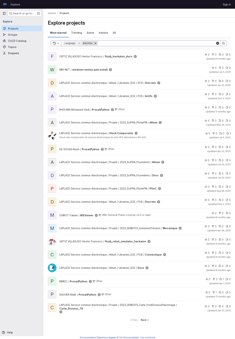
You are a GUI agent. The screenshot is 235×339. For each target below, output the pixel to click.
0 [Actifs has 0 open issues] (228, 94)
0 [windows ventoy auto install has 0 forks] (221, 67)
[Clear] (217, 43)
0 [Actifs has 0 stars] (207, 94)
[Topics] (21, 47)
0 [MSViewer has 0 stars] (214, 213)
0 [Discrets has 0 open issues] (228, 81)
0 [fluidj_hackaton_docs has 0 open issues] (228, 54)
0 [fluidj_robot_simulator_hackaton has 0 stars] (207, 239)
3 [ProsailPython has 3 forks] (215, 279)
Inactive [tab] (103, 32)
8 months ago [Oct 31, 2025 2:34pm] (223, 270)
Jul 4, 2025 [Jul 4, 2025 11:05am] (225, 137)
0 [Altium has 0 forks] (214, 120)
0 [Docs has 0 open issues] (228, 173)
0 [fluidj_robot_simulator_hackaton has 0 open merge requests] (221, 239)
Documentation (88, 337)
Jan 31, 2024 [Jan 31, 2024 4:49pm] (224, 310)
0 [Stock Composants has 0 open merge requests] (221, 133)
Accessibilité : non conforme (140, 337)
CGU (120, 337)
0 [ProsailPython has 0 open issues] (228, 107)
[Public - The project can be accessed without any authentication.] (135, 56)
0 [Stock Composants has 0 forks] (214, 133)
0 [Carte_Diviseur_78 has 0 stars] (207, 306)
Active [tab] (90, 32)
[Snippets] (21, 53)
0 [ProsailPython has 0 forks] (214, 107)
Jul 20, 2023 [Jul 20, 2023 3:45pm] (224, 177)
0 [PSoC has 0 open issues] (228, 186)
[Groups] (21, 34)
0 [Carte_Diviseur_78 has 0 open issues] (228, 306)
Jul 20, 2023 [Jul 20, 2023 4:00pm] (224, 164)
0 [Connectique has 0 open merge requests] (221, 252)
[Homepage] (5, 4)
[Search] (156, 43)
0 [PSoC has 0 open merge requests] (221, 186)
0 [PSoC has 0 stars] (207, 186)
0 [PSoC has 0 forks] (214, 186)
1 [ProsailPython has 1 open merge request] (221, 279)
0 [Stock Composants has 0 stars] (207, 133)
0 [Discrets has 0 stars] (207, 81)
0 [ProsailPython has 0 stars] (207, 107)
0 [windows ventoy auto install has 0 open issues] (228, 67)
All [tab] (114, 32)
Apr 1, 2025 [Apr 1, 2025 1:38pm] (225, 283)
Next (145, 319)
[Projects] (21, 28)
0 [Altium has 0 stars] (207, 120)
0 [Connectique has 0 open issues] (228, 252)
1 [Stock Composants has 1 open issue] (228, 133)
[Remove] (95, 43)
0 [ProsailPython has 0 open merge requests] (221, 107)
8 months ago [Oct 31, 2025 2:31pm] (223, 257)
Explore (15, 4)
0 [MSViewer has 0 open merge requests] (228, 213)
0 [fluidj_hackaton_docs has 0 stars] (207, 54)
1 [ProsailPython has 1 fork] (214, 292)
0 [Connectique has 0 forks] (214, 252)
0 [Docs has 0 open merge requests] (221, 173)
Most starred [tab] (58, 32)
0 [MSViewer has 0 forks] (221, 213)
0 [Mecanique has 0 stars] (207, 226)
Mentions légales (107, 337)
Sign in (227, 4)
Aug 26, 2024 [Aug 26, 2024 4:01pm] (224, 190)
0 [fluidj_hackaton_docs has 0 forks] (214, 54)
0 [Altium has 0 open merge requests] (221, 120)
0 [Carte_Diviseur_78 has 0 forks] (214, 306)
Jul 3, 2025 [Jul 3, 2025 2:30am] (225, 72)
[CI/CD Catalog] (21, 41)
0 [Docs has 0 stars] (207, 173)
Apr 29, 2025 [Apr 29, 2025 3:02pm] (224, 230)
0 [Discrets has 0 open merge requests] (221, 81)
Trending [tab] (76, 32)
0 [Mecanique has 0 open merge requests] (221, 226)
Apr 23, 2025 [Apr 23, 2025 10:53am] (224, 151)
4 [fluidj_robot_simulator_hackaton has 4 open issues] (228, 239)
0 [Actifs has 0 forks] (214, 94)
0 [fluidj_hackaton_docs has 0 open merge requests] (221, 54)
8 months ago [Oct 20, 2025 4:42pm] (223, 217)
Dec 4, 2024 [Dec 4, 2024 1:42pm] (224, 98)
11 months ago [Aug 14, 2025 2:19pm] (223, 296)
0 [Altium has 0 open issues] (228, 120)
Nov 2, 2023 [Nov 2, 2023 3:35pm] (224, 204)
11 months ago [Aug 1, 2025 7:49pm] (223, 111)
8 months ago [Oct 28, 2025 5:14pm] (223, 243)
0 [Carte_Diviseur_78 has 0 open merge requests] (221, 306)
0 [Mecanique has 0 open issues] (228, 226)
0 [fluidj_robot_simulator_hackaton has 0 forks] (214, 239)
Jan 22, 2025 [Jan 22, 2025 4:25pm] (224, 85)
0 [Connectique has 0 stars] (207, 252)
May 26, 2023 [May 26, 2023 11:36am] (223, 124)
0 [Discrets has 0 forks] (214, 81)
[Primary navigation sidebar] (4, 13)
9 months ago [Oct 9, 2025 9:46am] (223, 58)
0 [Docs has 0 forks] (214, 173)
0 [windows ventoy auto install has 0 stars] (214, 67)
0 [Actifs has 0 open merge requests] (221, 94)
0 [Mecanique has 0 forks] (214, 226)
